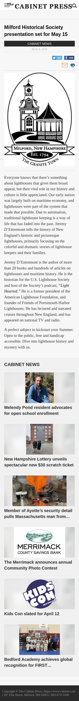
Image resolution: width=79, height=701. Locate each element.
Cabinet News (40, 43)
